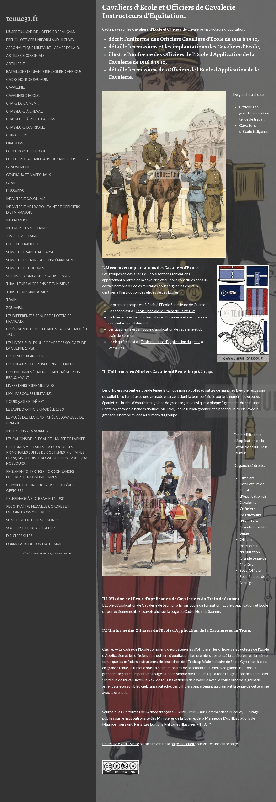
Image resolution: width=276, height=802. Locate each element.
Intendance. (17, 220)
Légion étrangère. (23, 244)
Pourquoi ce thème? (25, 401)
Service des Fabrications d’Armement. (41, 260)
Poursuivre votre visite (120, 743)
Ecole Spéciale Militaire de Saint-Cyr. (41, 159)
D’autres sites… (20, 536)
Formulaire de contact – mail (34, 544)
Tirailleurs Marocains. (27, 292)
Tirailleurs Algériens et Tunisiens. (38, 284)
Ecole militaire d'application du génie (170, 341)
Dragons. (15, 143)
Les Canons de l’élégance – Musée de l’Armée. (46, 439)
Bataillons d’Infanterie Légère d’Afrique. (44, 72)
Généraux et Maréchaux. (29, 175)
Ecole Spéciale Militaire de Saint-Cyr (165, 310)
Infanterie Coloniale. (26, 199)
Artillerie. (16, 64)
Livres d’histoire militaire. (30, 385)
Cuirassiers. (17, 135)
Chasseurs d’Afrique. (25, 127)
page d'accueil (183, 743)
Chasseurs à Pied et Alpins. (31, 119)
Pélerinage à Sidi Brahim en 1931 (35, 498)
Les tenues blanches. (25, 356)
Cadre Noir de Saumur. (27, 79)
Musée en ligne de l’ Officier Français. (40, 32)
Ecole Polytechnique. (26, 151)
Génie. (11, 183)
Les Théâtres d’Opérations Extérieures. (42, 364)
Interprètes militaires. (27, 228)
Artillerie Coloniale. (25, 56)
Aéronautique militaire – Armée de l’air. (43, 48)
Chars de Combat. (22, 103)
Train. (11, 300)
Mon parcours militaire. (29, 394)
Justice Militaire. (22, 236)
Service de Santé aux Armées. (32, 252)
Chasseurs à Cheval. (24, 111)
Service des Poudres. (25, 268)
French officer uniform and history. (40, 40)
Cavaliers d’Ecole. (23, 95)
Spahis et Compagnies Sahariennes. (38, 276)
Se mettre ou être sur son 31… (33, 520)
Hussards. (15, 191)
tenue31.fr (22, 18)
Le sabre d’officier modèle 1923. (35, 409)
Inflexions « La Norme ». (27, 431)
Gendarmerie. (18, 167)
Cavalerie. (15, 87)
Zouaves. (14, 308)
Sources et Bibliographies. (31, 528)
